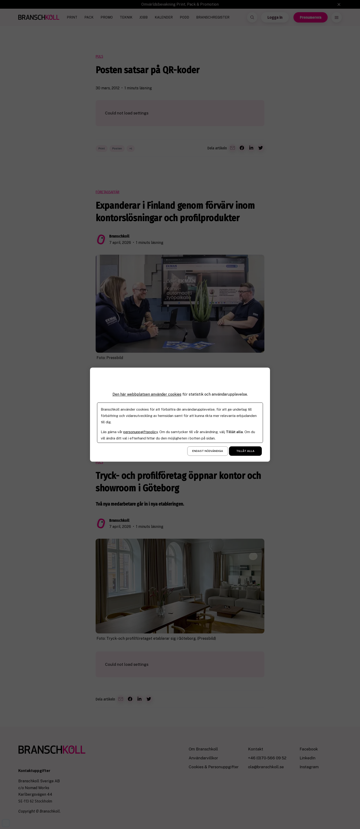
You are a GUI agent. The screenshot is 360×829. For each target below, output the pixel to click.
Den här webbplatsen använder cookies (146, 394)
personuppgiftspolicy (140, 432)
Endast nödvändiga (207, 451)
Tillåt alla (245, 451)
